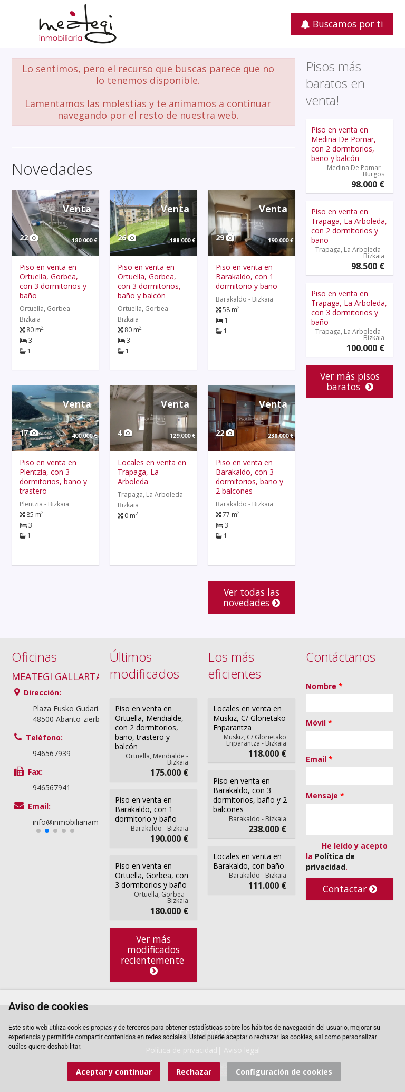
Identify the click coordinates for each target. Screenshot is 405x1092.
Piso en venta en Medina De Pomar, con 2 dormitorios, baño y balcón (343, 144)
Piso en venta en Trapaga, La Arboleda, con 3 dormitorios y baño (349, 307)
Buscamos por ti (342, 23)
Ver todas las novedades (251, 597)
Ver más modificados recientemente (154, 954)
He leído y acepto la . (347, 856)
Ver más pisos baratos (350, 381)
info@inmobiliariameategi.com (85, 822)
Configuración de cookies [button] (284, 1072)
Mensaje (325, 795)
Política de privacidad (330, 861)
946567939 (52, 753)
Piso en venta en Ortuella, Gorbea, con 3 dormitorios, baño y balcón (149, 281)
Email (319, 759)
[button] (38, 831)
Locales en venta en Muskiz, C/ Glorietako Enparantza (249, 717)
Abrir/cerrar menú (21, 23)
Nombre (324, 686)
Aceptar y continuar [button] (114, 1072)
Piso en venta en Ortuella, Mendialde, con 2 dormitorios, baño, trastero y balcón (149, 727)
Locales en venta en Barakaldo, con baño (248, 861)
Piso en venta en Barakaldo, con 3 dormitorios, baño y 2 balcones (249, 476)
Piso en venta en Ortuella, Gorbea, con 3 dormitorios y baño (53, 281)
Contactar (350, 888)
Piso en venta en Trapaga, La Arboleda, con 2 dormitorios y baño (349, 225)
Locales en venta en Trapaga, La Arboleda (152, 471)
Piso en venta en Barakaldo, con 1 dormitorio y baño (246, 276)
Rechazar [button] (193, 1072)
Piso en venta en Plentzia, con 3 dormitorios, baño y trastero (53, 476)
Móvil (319, 723)
